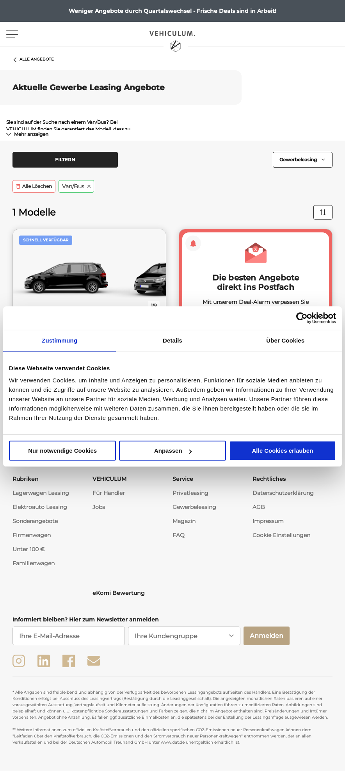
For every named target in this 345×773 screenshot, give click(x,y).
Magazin (184, 523)
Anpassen (173, 450)
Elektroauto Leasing (39, 509)
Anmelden (266, 638)
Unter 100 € (28, 551)
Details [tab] (172, 340)
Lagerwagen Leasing (40, 495)
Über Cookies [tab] (285, 340)
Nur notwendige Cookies (62, 450)
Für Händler (108, 495)
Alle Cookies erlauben (282, 450)
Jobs (98, 509)
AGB (259, 509)
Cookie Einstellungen (281, 537)
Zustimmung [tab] (59, 340)
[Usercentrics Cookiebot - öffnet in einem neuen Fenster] (302, 318)
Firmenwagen (31, 537)
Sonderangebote (35, 523)
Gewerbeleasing (194, 509)
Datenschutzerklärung (283, 495)
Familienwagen (33, 565)
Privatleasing (190, 495)
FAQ (178, 537)
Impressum (268, 523)
